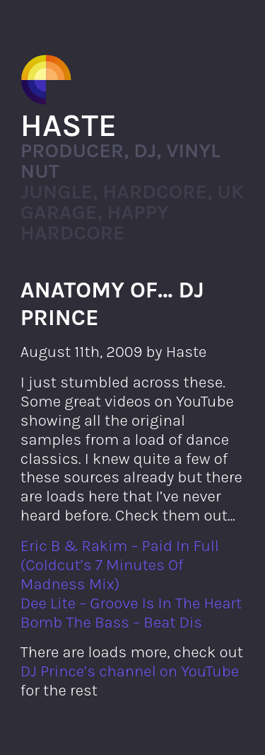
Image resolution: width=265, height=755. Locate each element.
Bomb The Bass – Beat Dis (111, 622)
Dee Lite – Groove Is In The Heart (131, 603)
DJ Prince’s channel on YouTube (129, 671)
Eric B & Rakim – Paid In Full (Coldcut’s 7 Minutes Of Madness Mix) (119, 565)
